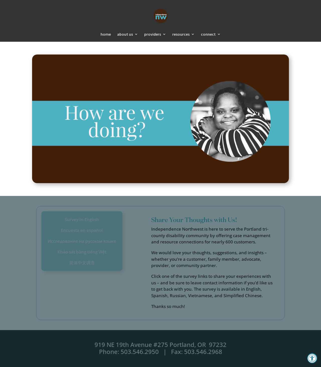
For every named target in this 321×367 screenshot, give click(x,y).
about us (125, 34)
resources (181, 34)
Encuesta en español (82, 230)
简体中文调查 (82, 263)
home (106, 34)
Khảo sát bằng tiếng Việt (81, 252)
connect (208, 34)
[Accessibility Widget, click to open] (312, 358)
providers (152, 34)
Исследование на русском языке (82, 241)
